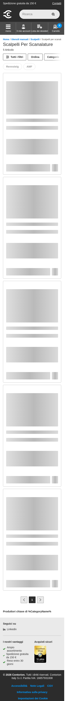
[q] (39, 14)
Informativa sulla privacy (32, 692)
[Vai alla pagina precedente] (24, 599)
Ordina (35, 57)
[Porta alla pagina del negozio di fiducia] (40, 655)
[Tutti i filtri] (14, 57)
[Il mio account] (23, 28)
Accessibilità (19, 685)
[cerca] (53, 14)
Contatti (56, 3)
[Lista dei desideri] (39, 28)
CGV (50, 685)
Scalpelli (35, 39)
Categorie (53, 57)
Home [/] (6, 39)
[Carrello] (56, 28)
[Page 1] (32, 599)
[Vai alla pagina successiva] (40, 599)
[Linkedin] (10, 629)
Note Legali (37, 685)
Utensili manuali (19, 39)
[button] (8, 28)
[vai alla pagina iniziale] (7, 17)
